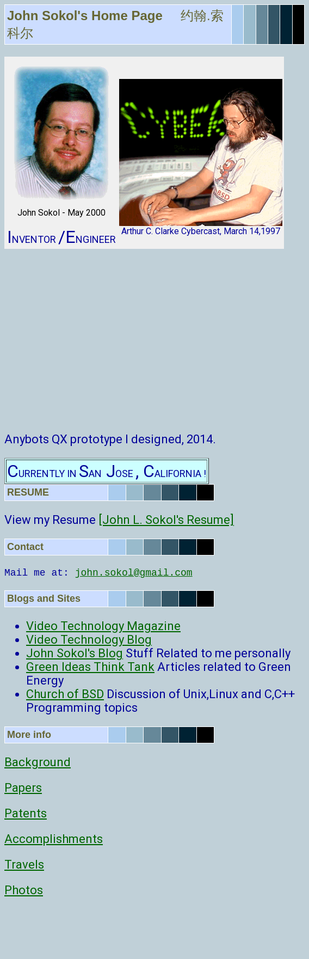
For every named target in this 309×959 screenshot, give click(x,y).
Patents (25, 813)
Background (37, 762)
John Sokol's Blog (74, 653)
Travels (24, 864)
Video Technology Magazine (103, 626)
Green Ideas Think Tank (90, 667)
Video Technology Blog (89, 639)
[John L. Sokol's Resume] (166, 520)
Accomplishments (53, 839)
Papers (23, 788)
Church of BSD (65, 694)
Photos (23, 890)
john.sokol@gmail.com (134, 572)
